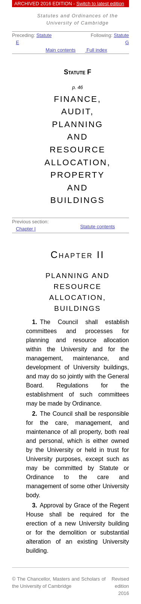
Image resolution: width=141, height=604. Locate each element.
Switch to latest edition (100, 3)
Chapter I (26, 229)
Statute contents (97, 226)
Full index (96, 50)
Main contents (60, 50)
